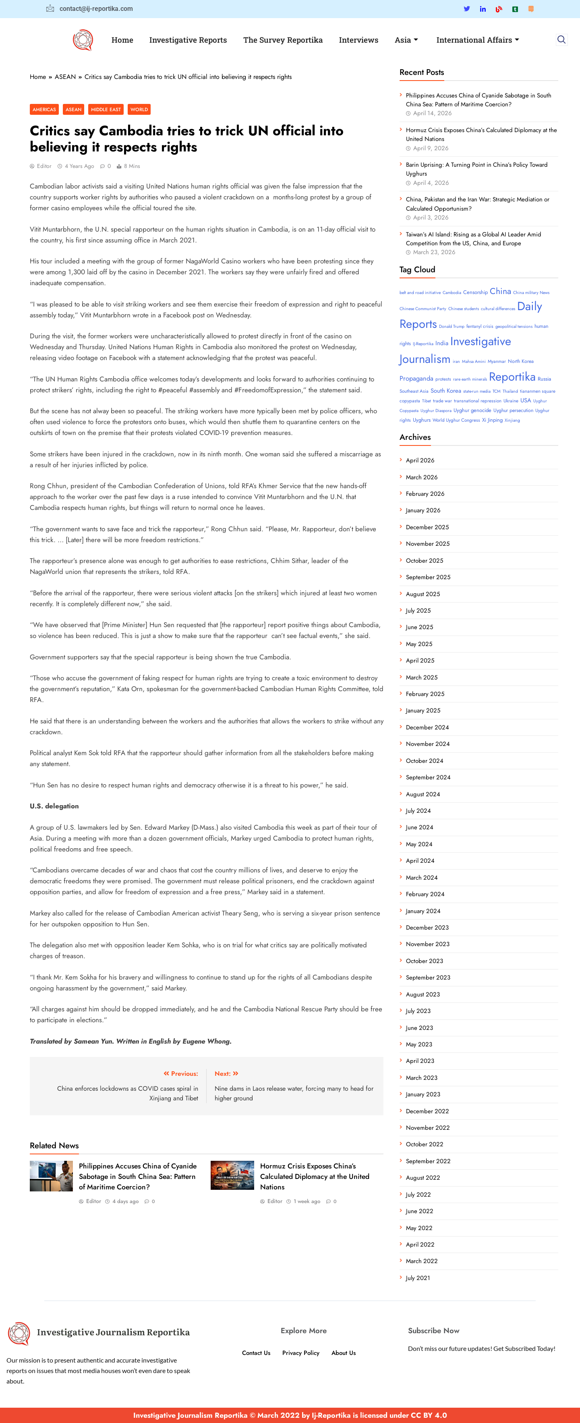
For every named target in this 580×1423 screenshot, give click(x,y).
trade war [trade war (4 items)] (442, 401)
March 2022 (422, 1261)
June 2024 (419, 827)
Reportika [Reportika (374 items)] (512, 376)
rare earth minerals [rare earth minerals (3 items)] (470, 379)
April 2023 (420, 1060)
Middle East (106, 109)
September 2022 (428, 1161)
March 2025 (421, 677)
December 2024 (427, 727)
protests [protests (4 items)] (443, 379)
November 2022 (428, 1127)
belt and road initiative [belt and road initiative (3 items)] (420, 293)
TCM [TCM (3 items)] (497, 391)
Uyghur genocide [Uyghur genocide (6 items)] (472, 410)
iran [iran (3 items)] (456, 361)
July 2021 (418, 1278)
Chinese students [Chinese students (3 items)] (463, 309)
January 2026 (423, 510)
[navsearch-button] (562, 40)
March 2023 (421, 1077)
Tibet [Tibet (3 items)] (426, 401)
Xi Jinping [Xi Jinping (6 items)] (492, 420)
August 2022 (423, 1177)
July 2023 (418, 1011)
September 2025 (428, 577)
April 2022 (420, 1244)
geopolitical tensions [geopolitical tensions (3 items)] (513, 326)
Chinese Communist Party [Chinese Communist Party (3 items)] (423, 309)
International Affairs (478, 40)
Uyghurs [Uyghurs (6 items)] (422, 420)
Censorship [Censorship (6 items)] (475, 292)
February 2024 (425, 894)
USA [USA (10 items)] (525, 400)
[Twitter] (467, 9)
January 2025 (423, 710)
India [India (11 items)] (441, 343)
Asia (406, 40)
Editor (44, 166)
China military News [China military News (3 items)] (531, 293)
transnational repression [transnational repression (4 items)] (477, 401)
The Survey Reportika (283, 40)
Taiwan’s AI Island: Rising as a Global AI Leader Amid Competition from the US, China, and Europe (473, 239)
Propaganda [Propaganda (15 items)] (416, 378)
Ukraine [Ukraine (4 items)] (510, 401)
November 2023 (428, 944)
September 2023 (428, 977)
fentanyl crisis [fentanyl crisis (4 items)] (479, 326)
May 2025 (419, 644)
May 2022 (419, 1228)
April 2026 (420, 460)
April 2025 (420, 660)
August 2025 (423, 594)
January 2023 (423, 1094)
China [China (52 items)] (500, 291)
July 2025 (418, 610)
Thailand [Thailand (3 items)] (510, 391)
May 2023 (419, 1044)
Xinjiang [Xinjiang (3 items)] (512, 420)
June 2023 (419, 1027)
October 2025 (424, 560)
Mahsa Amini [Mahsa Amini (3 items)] (474, 361)
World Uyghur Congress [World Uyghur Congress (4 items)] (456, 420)
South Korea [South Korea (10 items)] (446, 390)
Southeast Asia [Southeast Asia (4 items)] (414, 391)
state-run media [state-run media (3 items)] (477, 391)
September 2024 (428, 777)
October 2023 (424, 961)
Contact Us (256, 1352)
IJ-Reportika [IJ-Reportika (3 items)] (423, 344)
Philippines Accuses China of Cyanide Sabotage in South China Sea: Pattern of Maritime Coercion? (138, 1176)
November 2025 (428, 543)
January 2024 (423, 911)
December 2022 (427, 1111)
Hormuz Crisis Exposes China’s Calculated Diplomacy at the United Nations (314, 1176)
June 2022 (419, 1211)
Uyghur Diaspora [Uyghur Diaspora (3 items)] (436, 411)
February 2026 (425, 493)
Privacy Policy (300, 1352)
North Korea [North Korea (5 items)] (521, 361)
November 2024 (428, 743)
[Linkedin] (483, 9)
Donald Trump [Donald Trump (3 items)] (451, 326)
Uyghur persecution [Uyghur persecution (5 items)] (513, 410)
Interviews (359, 40)
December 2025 (427, 527)
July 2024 (418, 810)
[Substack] (531, 9)
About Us (343, 1352)
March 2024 (422, 877)
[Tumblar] (515, 9)
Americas (44, 109)
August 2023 (423, 994)
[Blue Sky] (499, 9)
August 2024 (423, 794)
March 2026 (422, 477)
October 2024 (424, 760)
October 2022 (424, 1144)
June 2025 (419, 627)
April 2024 (420, 860)
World (139, 109)
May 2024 (419, 844)
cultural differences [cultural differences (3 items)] (498, 309)
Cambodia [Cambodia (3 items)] (452, 293)
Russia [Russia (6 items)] (544, 379)
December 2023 (427, 927)
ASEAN (73, 109)
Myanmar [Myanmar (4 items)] (497, 361)
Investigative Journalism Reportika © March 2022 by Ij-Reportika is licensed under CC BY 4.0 (290, 1415)
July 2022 (418, 1194)
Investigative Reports (188, 40)
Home (122, 40)
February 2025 (425, 694)
